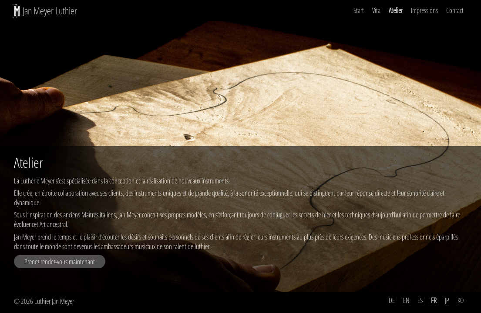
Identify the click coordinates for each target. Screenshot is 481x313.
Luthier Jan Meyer (54, 301)
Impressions (424, 10)
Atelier (396, 10)
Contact (455, 10)
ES (420, 300)
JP (447, 300)
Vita (376, 10)
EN (406, 300)
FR (434, 300)
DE (392, 300)
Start (358, 10)
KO (460, 300)
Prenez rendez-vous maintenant (59, 261)
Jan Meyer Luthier (50, 10)
